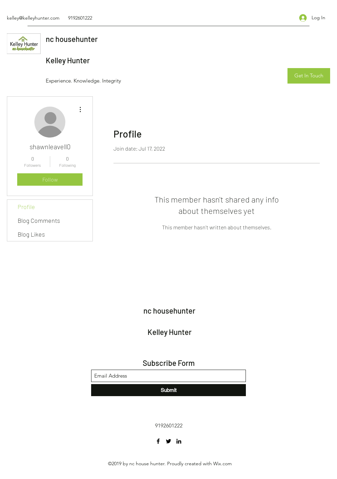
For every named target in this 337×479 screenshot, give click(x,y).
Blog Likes (31, 234)
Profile (26, 206)
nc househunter (72, 38)
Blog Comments (39, 220)
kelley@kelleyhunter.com (33, 18)
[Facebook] (158, 441)
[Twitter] (168, 441)
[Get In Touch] (308, 76)
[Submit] (168, 390)
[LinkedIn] (178, 441)
